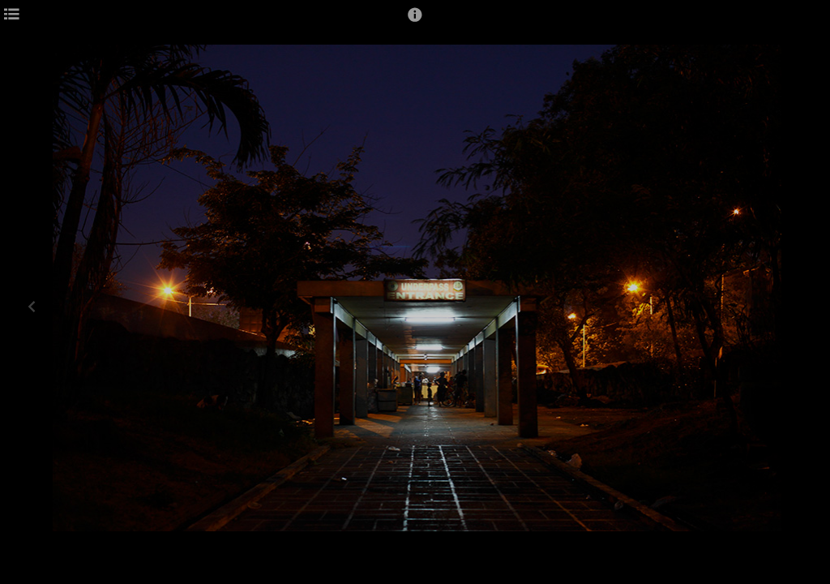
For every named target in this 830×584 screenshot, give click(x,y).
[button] (415, 21)
